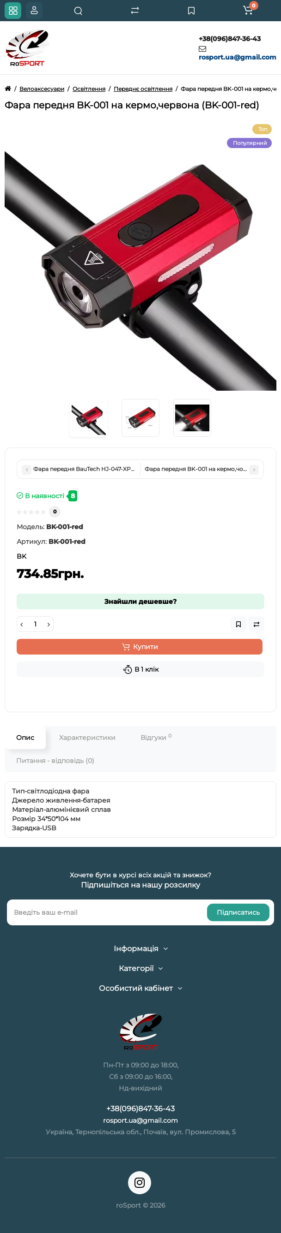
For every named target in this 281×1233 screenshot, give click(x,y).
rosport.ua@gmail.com (237, 57)
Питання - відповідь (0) (55, 760)
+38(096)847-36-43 (230, 39)
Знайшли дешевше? (140, 601)
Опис (25, 737)
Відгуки (155, 737)
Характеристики (87, 737)
